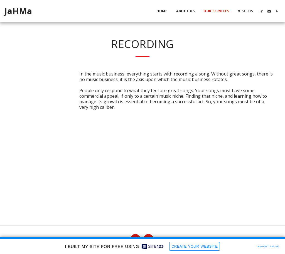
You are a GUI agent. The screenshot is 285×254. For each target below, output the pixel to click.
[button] (261, 11)
